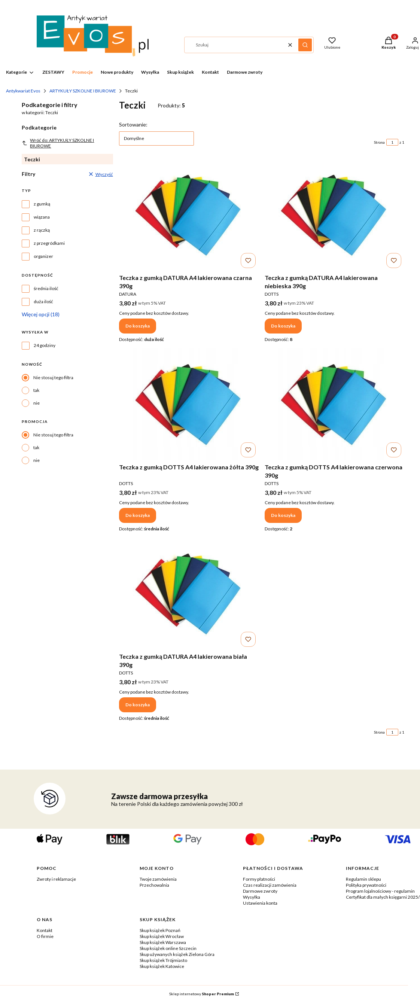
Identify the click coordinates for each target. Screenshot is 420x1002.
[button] (305, 45)
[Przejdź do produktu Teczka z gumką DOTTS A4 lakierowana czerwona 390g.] (334, 404)
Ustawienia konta (260, 903)
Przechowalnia (154, 885)
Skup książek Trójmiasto (163, 960)
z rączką (42, 230)
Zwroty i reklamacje (56, 879)
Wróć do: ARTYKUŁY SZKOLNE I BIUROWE (58, 143)
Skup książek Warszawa (163, 942)
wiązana (42, 217)
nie (36, 403)
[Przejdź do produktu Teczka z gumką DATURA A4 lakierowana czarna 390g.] (189, 215)
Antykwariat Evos (23, 91)
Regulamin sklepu (363, 879)
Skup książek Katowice (162, 966)
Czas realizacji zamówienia (269, 885)
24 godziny (44, 345)
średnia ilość (46, 288)
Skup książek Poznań (160, 930)
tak (36, 390)
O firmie (45, 936)
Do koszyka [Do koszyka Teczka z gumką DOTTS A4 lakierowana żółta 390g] (137, 515)
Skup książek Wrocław (162, 936)
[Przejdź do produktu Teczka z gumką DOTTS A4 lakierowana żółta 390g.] (189, 404)
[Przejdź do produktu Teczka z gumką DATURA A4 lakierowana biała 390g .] (189, 593)
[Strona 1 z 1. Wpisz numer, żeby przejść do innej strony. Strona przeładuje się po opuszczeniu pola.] (392, 142)
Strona (379, 142)
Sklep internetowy (201, 994)
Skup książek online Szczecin (168, 948)
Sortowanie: (133, 124)
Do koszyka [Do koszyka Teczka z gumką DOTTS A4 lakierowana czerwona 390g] (283, 515)
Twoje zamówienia (158, 879)
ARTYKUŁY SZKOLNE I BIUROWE (82, 91)
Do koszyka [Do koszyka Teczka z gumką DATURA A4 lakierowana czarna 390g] (137, 326)
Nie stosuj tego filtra (53, 377)
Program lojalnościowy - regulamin (380, 891)
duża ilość (43, 301)
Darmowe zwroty (260, 891)
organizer (43, 256)
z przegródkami (49, 243)
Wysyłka (251, 897)
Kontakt (44, 930)
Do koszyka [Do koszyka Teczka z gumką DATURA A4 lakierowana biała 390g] (137, 704)
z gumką (42, 204)
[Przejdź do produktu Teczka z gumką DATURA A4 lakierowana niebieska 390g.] (334, 215)
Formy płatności (259, 879)
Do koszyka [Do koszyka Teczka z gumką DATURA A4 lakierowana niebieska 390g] (283, 326)
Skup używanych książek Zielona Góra (177, 954)
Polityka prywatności (366, 885)
